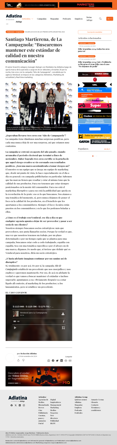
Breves (41, 407)
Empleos (79, 18)
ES (109, 19)
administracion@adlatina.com (25, 442)
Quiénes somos (81, 399)
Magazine (54, 18)
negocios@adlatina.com (59, 442)
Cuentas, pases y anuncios (42, 418)
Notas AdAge (89, 18)
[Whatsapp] (49, 360)
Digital (53, 399)
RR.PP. (53, 423)
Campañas (41, 18)
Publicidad (10, 32)
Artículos (26, 18)
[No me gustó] (24, 360)
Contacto (94, 405)
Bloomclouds (43, 405)
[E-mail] (70, 360)
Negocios (54, 413)
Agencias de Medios (43, 400)
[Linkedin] (61, 360)
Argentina (19, 32)
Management (55, 405)
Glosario (94, 402)
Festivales (78, 413)
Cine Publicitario (43, 411)
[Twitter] (57, 360)
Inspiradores (55, 402)
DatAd (40, 423)
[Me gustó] (19, 360)
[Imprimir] (66, 360)
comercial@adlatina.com (73, 440)
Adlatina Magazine (79, 403)
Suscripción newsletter (94, 32)
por (27, 353)
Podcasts (67, 18)
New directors (54, 416)
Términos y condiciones (96, 408)
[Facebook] (53, 360)
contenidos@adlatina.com (21, 440)
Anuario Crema (97, 399)
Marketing (54, 407)
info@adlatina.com (51, 440)
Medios (53, 410)
